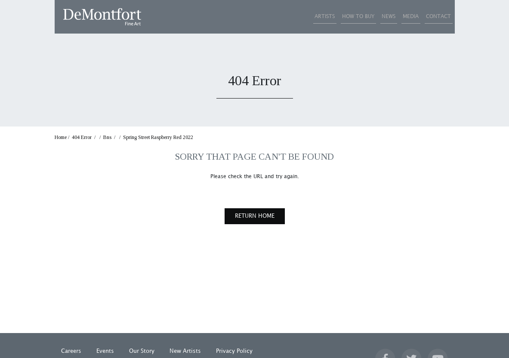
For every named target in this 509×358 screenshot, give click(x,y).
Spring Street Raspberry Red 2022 (158, 137)
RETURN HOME (255, 216)
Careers (71, 351)
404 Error (82, 137)
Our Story (141, 351)
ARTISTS (280, 16)
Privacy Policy (234, 351)
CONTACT (433, 16)
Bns (107, 137)
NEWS (364, 16)
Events (105, 351)
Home (61, 137)
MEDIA (396, 16)
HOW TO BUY (324, 16)
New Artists (185, 351)
